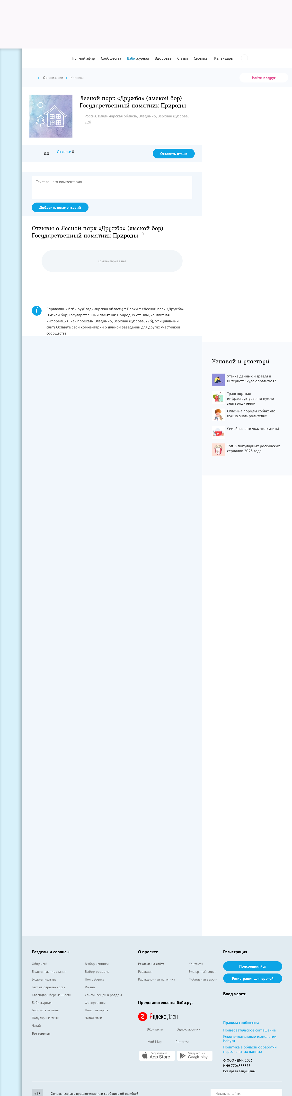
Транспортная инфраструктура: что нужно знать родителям (250, 398)
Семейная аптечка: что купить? (253, 428)
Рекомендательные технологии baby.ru (249, 1038)
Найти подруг (263, 77)
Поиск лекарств (96, 1010)
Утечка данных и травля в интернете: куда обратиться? (251, 378)
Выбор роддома (97, 971)
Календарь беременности (51, 995)
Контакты (196, 964)
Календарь (223, 58)
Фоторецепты (95, 1002)
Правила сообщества (241, 1022)
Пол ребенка (94, 979)
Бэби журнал (42, 1002)
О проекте (148, 952)
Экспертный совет (202, 971)
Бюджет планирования (49, 971)
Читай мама (94, 1018)
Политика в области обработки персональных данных (250, 1049)
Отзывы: (64, 151)
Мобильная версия (203, 979)
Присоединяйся (252, 966)
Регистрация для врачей (253, 978)
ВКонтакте (150, 1030)
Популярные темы (45, 1018)
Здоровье (163, 58)
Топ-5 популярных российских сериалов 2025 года (253, 448)
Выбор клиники (97, 964)
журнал (138, 58)
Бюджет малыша (44, 979)
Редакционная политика (156, 979)
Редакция (145, 971)
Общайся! (39, 964)
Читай (36, 1025)
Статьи (182, 58)
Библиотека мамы (45, 1010)
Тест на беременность (48, 987)
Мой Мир (150, 1042)
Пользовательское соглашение (249, 1030)
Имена (90, 987)
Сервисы (201, 58)
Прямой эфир (83, 58)
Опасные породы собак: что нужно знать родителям (251, 413)
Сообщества (111, 58)
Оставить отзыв (173, 153)
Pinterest (178, 1042)
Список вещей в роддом (103, 995)
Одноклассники (184, 1030)
